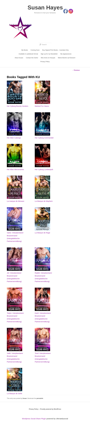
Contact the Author (32, 58)
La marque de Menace (15, 202)
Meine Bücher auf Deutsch (67, 58)
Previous (76, 71)
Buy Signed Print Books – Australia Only (55, 50)
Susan (25, 399)
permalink (39, 399)
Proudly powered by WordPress (50, 410)
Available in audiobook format (28, 54)
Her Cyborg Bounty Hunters (17, 107)
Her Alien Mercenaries (15, 170)
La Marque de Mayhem (44, 202)
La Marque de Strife (14, 394)
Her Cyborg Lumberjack (44, 170)
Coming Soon (34, 50)
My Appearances (66, 54)
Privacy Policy (45, 62)
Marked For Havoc (42, 107)
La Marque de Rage (42, 234)
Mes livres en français (48, 58)
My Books (24, 50)
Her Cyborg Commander (44, 139)
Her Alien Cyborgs (14, 139)
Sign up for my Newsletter (49, 54)
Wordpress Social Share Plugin (34, 420)
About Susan (18, 58)
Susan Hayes (45, 7)
